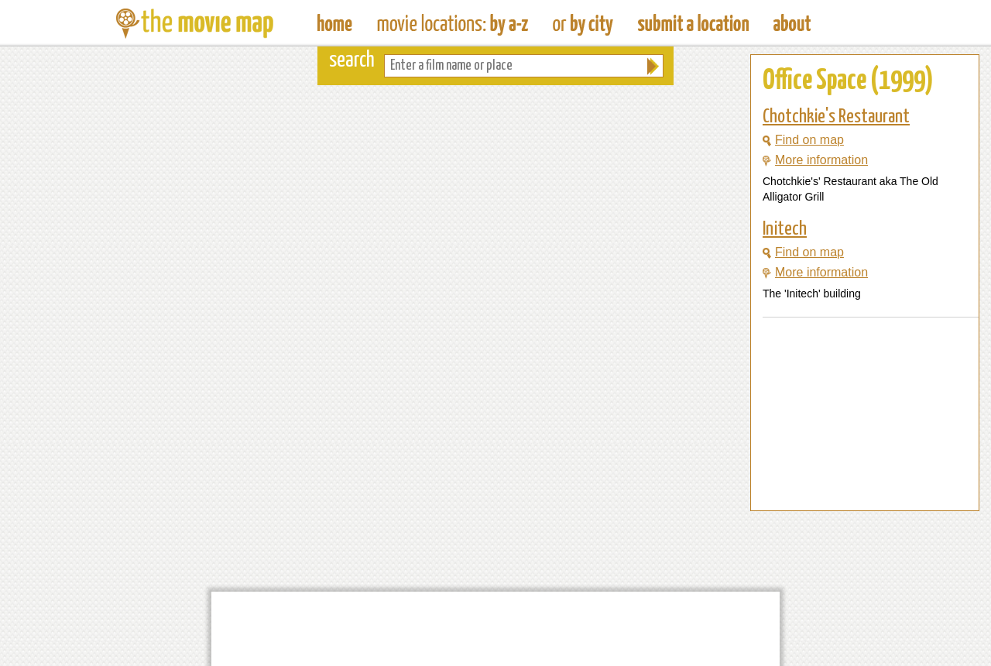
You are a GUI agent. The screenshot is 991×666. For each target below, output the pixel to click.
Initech (785, 229)
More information (815, 159)
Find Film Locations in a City (583, 23)
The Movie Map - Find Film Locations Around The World (334, 23)
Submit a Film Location (693, 23)
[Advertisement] (852, 481)
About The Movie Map (792, 23)
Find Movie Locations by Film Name (452, 23)
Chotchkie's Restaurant (836, 117)
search (352, 60)
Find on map (803, 139)
